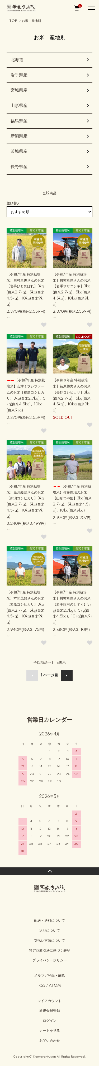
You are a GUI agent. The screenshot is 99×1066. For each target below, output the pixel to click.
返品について (49, 930)
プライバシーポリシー (49, 960)
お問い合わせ (49, 1041)
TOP (13, 21)
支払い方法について (49, 940)
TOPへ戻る (49, 871)
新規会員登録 (49, 1011)
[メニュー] (91, 8)
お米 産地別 (31, 21)
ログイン (49, 1021)
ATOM (55, 986)
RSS (41, 986)
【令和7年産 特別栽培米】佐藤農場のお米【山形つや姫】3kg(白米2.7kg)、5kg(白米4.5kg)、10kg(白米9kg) (72, 498)
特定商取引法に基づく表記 (49, 950)
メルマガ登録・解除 (49, 975)
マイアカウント (49, 1001)
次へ (67, 675)
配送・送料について (49, 920)
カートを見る (49, 1031)
